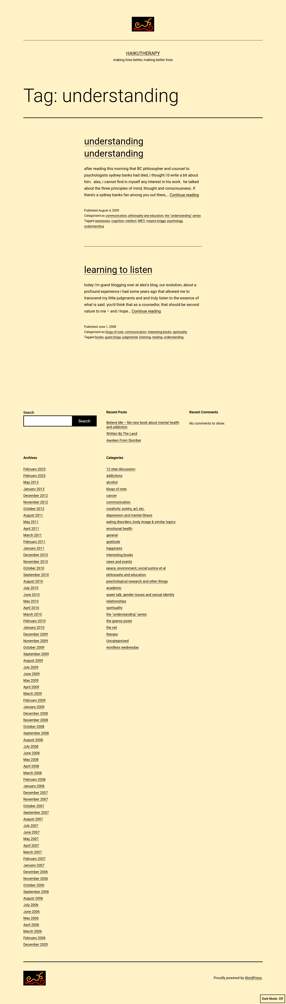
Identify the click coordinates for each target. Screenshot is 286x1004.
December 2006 (35, 872)
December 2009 (35, 634)
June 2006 (31, 912)
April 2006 (31, 925)
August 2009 (33, 660)
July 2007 (30, 826)
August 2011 (33, 515)
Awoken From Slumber (123, 440)
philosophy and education (145, 215)
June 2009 (31, 674)
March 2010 (32, 614)
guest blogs (113, 337)
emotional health (119, 529)
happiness (114, 548)
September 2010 (36, 575)
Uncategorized (117, 641)
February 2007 (34, 859)
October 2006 (33, 885)
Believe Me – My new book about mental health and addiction (142, 424)
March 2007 (32, 852)
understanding (94, 226)
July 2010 (30, 588)
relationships (116, 601)
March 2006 (32, 931)
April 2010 (31, 608)
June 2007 (31, 832)
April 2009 (31, 687)
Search (28, 412)
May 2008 (31, 760)
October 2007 (33, 806)
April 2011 (31, 529)
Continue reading (184, 195)
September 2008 (36, 733)
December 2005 (35, 944)
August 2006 (33, 898)
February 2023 (34, 476)
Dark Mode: (272, 998)
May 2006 (31, 918)
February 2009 (34, 700)
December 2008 (35, 713)
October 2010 (33, 568)
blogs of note (114, 332)
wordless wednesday (122, 647)
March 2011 (32, 535)
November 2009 (35, 641)
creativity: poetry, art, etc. (125, 509)
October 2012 (33, 509)
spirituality (180, 332)
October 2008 (33, 727)
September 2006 (36, 892)
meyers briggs (156, 221)
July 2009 (30, 667)
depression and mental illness (129, 515)
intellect (130, 221)
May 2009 (31, 680)
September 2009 (36, 654)
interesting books (160, 332)
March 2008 (32, 773)
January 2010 (33, 627)
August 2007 (33, 819)
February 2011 (34, 542)
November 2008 (35, 720)
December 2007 (35, 793)
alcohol (112, 482)
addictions (114, 476)
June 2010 (31, 595)
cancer (111, 496)
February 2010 (34, 621)
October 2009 (33, 647)
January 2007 (33, 865)
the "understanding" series (183, 215)
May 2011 (31, 522)
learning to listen (118, 269)
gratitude (113, 542)
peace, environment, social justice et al (136, 568)
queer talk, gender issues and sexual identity (140, 595)
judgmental (130, 337)
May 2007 (31, 839)
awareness (102, 221)
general (112, 535)
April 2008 (31, 766)
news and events (119, 562)
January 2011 (33, 548)
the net (111, 627)
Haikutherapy (143, 53)
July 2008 (30, 746)
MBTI (141, 221)
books (99, 337)
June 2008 (31, 753)
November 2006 (35, 879)
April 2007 (31, 845)
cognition (117, 221)
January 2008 (33, 786)
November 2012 (35, 502)
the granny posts (119, 621)
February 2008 (34, 779)
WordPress (253, 978)
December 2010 (35, 555)
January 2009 (33, 707)
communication (116, 215)
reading (157, 337)
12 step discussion (120, 469)
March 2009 (32, 693)
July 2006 (30, 905)
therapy (112, 634)
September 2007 (36, 812)
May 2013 (31, 482)
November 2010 (35, 562)
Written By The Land (121, 433)
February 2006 (34, 938)
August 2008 (33, 740)
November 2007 (35, 799)
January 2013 (33, 489)
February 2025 (34, 469)
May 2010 (31, 601)
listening (145, 337)
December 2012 (35, 496)
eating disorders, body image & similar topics (140, 522)
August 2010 (33, 581)
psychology (175, 221)
